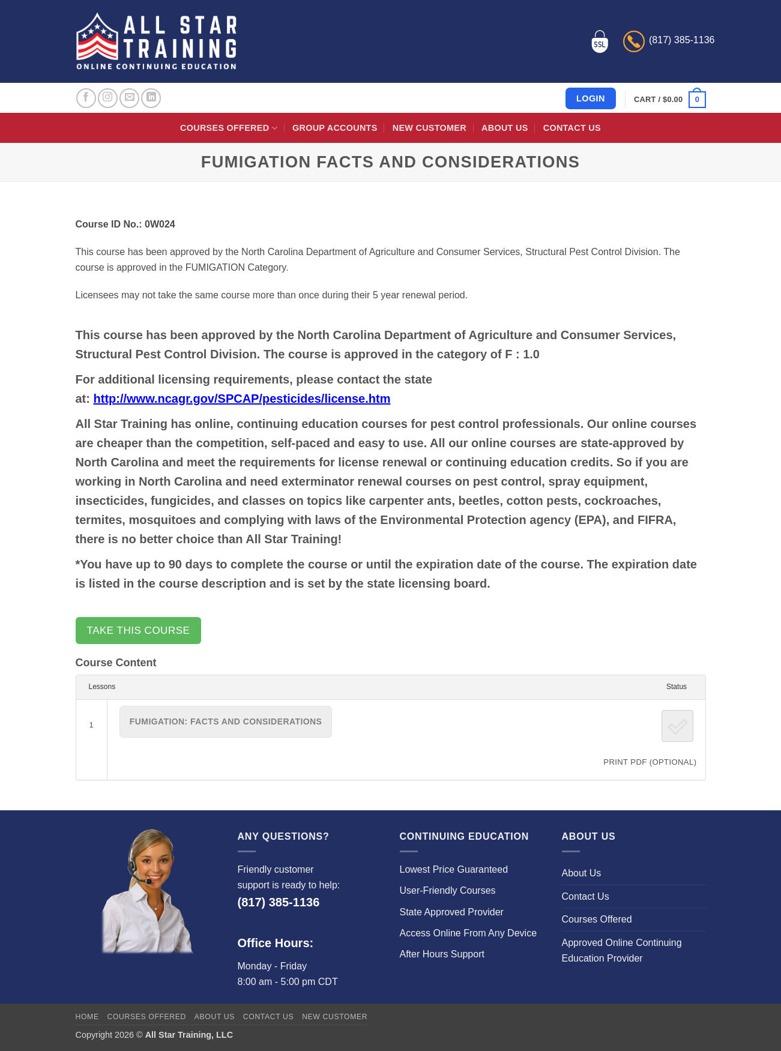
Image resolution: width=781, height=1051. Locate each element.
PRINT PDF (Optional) (649, 761)
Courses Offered (228, 128)
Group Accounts (335, 128)
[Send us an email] (129, 98)
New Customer (429, 128)
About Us (504, 128)
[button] (669, 99)
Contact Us (572, 128)
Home (87, 1017)
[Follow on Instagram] (108, 98)
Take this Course (138, 630)
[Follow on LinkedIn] (151, 98)
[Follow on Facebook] (86, 98)
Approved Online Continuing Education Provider (622, 950)
